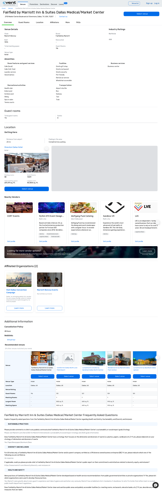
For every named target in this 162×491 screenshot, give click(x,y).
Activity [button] (42, 234)
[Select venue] (141, 14)
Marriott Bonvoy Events (47, 290)
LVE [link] (137, 216)
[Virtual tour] (9, 340)
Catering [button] (74, 234)
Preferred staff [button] (55, 236)
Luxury (61, 4)
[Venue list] (134, 3)
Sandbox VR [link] (108, 216)
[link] (19, 207)
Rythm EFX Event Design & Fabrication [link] (51, 216)
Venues (23, 4)
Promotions (34, 4)
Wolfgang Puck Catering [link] (82, 216)
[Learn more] (19, 308)
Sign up (149, 3)
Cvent (4, 8)
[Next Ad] (46, 148)
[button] (41, 234)
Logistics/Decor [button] (44, 236)
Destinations (44, 4)
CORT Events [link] (13, 216)
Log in (156, 3)
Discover (54, 4)
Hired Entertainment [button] (52, 234)
